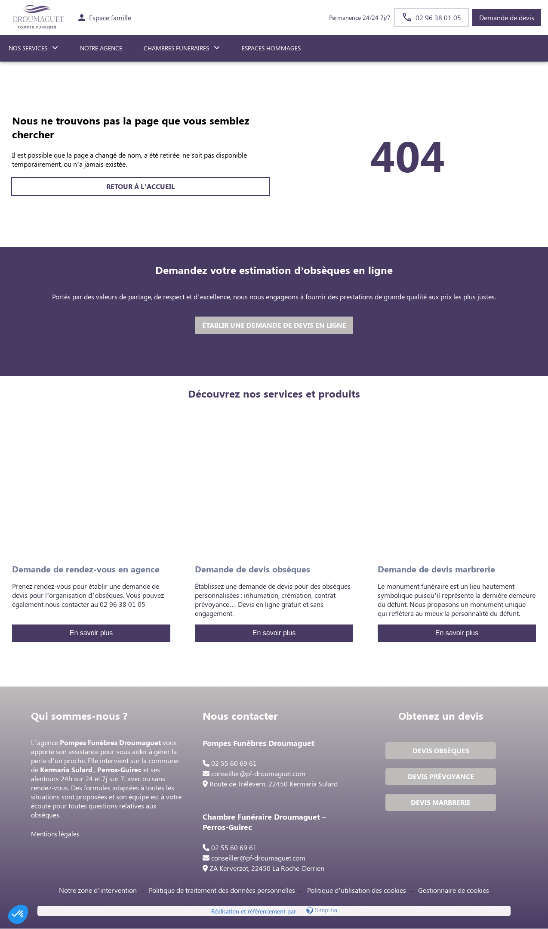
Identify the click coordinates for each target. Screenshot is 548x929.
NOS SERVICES (28, 48)
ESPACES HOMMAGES (271, 48)
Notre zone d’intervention (97, 890)
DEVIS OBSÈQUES (440, 750)
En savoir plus (91, 633)
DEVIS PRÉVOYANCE (440, 776)
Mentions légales (55, 834)
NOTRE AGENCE (101, 48)
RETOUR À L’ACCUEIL (140, 186)
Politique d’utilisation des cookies (356, 890)
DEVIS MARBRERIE (441, 802)
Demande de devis (506, 17)
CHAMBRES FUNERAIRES (176, 48)
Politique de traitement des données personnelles (222, 890)
